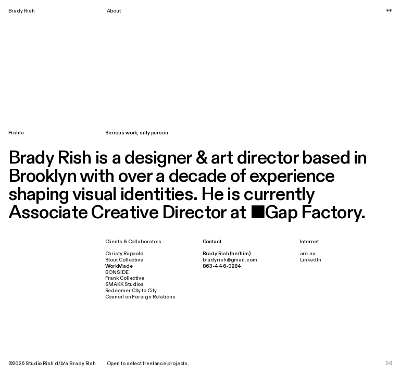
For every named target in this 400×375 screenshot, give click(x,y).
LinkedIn (310, 260)
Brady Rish (21, 11)
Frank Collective (124, 278)
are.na (308, 253)
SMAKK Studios (124, 284)
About (114, 11)
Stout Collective (124, 260)
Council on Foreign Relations (140, 297)
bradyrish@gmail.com (230, 260)
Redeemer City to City (131, 290)
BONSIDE (117, 272)
